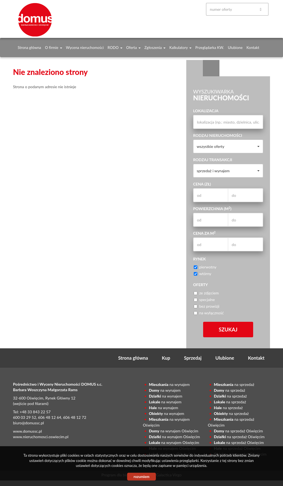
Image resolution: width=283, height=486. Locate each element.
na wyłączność (209, 312)
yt (193, 9)
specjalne (204, 299)
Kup (166, 358)
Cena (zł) (202, 184)
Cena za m (204, 233)
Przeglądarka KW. (209, 47)
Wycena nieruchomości (85, 47)
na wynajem (169, 384)
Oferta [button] (133, 47)
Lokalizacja (206, 110)
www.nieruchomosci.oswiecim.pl (41, 436)
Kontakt (253, 47)
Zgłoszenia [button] (155, 47)
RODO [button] (115, 47)
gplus (182, 9)
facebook (172, 9)
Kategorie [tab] (211, 68)
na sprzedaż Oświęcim (238, 430)
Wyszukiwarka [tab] (194, 68)
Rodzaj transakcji (212, 159)
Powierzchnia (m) (212, 208)
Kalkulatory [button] (180, 47)
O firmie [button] (53, 47)
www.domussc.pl (27, 431)
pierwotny (205, 267)
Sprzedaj (193, 358)
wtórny (202, 273)
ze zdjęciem (206, 293)
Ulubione (235, 47)
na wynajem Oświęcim (173, 430)
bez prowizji (206, 306)
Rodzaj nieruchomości (217, 135)
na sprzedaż (234, 384)
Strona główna (29, 47)
